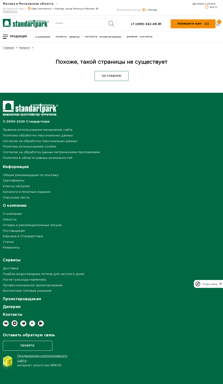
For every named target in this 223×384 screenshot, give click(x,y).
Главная (8, 48)
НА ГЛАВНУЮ (111, 76)
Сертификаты (13, 180)
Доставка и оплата (204, 4)
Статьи (8, 242)
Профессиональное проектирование (32, 285)
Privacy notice (209, 284)
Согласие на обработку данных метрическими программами (51, 152)
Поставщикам (14, 231)
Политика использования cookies (29, 146)
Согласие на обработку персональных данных (40, 141)
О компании (42, 37)
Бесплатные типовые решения (27, 291)
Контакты (146, 37)
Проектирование (110, 37)
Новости (10, 219)
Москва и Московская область (30, 4)
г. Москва (150, 10)
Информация (16, 167)
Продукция (18, 37)
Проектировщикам (22, 299)
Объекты (61, 37)
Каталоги (91, 37)
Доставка (10, 268)
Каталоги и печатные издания (26, 192)
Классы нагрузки (16, 186)
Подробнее (10, 11)
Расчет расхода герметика (24, 280)
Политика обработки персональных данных (38, 135)
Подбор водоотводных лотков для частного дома (43, 274)
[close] (221, 284)
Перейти (27, 346)
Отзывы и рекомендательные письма (32, 225)
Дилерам (132, 37)
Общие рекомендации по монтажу (30, 175)
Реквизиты (11, 247)
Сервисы (74, 37)
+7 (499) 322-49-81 (146, 24)
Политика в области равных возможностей (37, 158)
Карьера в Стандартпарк (23, 236)
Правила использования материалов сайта (37, 130)
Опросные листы (16, 197)
